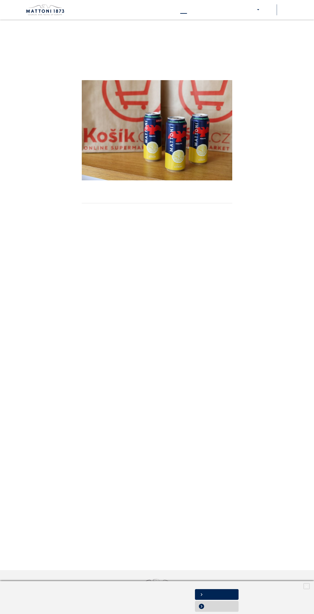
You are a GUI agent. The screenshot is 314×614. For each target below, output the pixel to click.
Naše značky (106, 10)
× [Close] (306, 586)
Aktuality (183, 10)
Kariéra (165, 10)
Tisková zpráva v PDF (99, 534)
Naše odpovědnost (138, 10)
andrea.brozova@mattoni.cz (115, 524)
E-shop (251, 10)
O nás (86, 10)
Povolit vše (220, 594)
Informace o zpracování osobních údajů (31, 603)
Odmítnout (220, 606)
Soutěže (268, 10)
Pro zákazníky (228, 10)
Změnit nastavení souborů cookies (28, 607)
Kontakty (203, 10)
